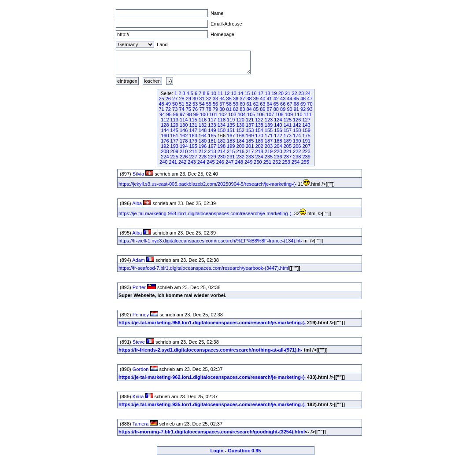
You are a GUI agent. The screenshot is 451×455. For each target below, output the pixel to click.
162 (184, 135)
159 (306, 130)
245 (210, 162)
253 (286, 162)
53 (195, 103)
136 (240, 125)
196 (203, 146)
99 (196, 114)
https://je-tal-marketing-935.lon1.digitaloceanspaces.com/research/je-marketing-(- (212, 404)
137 (250, 125)
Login (217, 450)
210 (184, 151)
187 (269, 140)
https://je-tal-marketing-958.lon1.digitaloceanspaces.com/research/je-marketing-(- (205, 213)
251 (267, 162)
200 (240, 146)
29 (188, 98)
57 (222, 103)
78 (208, 109)
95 (168, 114)
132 (203, 125)
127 (306, 119)
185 (250, 140)
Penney (141, 314)
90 (289, 109)
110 (298, 114)
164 (203, 135)
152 (240, 130)
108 (279, 114)
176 (165, 140)
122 (259, 119)
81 (229, 109)
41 (269, 98)
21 (287, 93)
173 (288, 135)
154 (259, 130)
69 (303, 103)
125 (288, 119)
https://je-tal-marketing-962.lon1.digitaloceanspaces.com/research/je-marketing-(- (212, 377)
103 (232, 114)
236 (278, 156)
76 (195, 109)
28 (181, 98)
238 (297, 156)
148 (203, 130)
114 (184, 119)
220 (278, 151)
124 (278, 119)
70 (309, 103)
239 (306, 156)
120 (240, 119)
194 (184, 146)
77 (201, 109)
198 (222, 146)
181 (212, 140)
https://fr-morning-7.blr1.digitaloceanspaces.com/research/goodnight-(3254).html (211, 431)
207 (306, 146)
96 (175, 114)
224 (165, 156)
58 (229, 103)
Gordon (141, 369)
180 (203, 140)
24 (308, 93)
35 (229, 98)
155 (269, 130)
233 (250, 156)
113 (174, 119)
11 (220, 93)
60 (242, 103)
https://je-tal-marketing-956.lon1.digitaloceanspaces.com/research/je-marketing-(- (212, 322)
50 (174, 103)
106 (260, 114)
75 (188, 109)
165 (212, 135)
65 (276, 103)
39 (256, 98)
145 (174, 130)
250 (258, 162)
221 (288, 151)
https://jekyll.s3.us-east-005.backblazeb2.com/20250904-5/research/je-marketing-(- (207, 184)
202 (259, 146)
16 (254, 93)
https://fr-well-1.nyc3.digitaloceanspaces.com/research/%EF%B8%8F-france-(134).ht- (210, 240)
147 (193, 130)
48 (161, 103)
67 (289, 103)
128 (165, 125)
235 (269, 156)
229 (212, 156)
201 (250, 146)
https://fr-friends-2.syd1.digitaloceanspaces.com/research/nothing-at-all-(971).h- (210, 349)
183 (231, 140)
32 (208, 98)
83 (242, 109)
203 (269, 146)
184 (240, 140)
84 (249, 109)
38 (249, 98)
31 (201, 98)
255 (305, 162)
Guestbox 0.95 (244, 450)
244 (201, 162)
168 (240, 135)
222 (297, 151)
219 (269, 151)
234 (259, 156)
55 (208, 103)
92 (303, 109)
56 (215, 103)
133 (212, 125)
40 (262, 98)
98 (189, 114)
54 (201, 103)
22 (294, 93)
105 (251, 114)
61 (249, 103)
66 (282, 103)
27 (174, 98)
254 (295, 162)
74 (181, 109)
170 (259, 135)
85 (256, 109)
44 (289, 98)
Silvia (138, 173)
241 (173, 162)
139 (269, 125)
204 (278, 146)
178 (184, 140)
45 (296, 98)
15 (247, 93)
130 (184, 125)
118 (222, 119)
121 (250, 119)
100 (204, 114)
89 (282, 109)
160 (165, 135)
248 (239, 162)
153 (250, 130)
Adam (138, 260)
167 (231, 135)
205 (288, 146)
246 (220, 162)
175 (306, 135)
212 (203, 151)
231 (231, 156)
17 (260, 93)
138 (259, 125)
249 (248, 162)
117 (212, 119)
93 (309, 109)
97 (182, 114)
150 (222, 130)
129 (174, 125)
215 (231, 151)
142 (297, 125)
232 (240, 156)
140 (278, 125)
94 (162, 114)
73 (174, 109)
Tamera (141, 423)
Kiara (138, 396)
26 (168, 98)
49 (168, 103)
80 (222, 109)
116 (203, 119)
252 (277, 162)
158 (297, 130)
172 (278, 135)
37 (242, 98)
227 (193, 156)
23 (301, 93)
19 (274, 93)
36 (235, 98)
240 (163, 162)
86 (262, 109)
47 (309, 98)
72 (168, 109)
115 (193, 119)
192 (165, 146)
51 (181, 103)
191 (306, 140)
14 (240, 93)
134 (222, 125)
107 (270, 114)
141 (288, 125)
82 (235, 109)
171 (269, 135)
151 (231, 130)
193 (174, 146)
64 (269, 103)
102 (223, 114)
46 (303, 98)
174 (297, 135)
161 (174, 135)
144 (165, 130)
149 (212, 130)
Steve (139, 342)
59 (235, 103)
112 (165, 119)
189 (288, 140)
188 (278, 140)
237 (288, 156)
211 (193, 151)
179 (193, 140)
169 (250, 135)
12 (226, 93)
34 (222, 98)
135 (231, 125)
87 (269, 109)
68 (296, 103)
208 (165, 151)
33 (215, 98)
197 (212, 146)
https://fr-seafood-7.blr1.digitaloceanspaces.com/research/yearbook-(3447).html (203, 268)
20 (281, 93)
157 (288, 130)
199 (231, 146)
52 (188, 103)
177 (174, 140)
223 (306, 151)
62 (256, 103)
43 (282, 98)
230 (222, 156)
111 (308, 114)
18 (267, 93)
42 (276, 98)
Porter (139, 287)
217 (250, 151)
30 (195, 98)
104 (242, 114)
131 (193, 125)
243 (192, 162)
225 (174, 156)
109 (289, 114)
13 (234, 93)
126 (297, 119)
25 (161, 98)
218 (259, 151)
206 (297, 146)
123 (269, 119)
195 (193, 146)
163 (193, 135)
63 (262, 103)
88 (276, 109)
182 (222, 140)
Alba (137, 203)
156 (278, 130)
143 (306, 125)
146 (184, 130)
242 (182, 162)
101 (213, 114)
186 (259, 140)
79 (215, 109)
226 (184, 156)
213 (212, 151)
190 (297, 140)
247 (229, 162)
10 (213, 93)
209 (174, 151)
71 (161, 109)
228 (203, 156)
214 (222, 151)
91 (296, 109)
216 (240, 151)
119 (231, 119)
